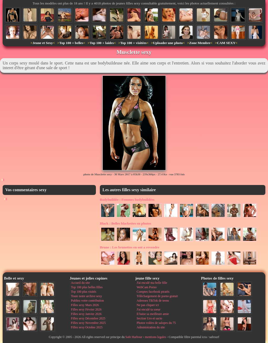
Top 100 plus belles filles (86, 287)
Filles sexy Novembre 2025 (88, 323)
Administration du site (151, 327)
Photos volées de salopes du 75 (156, 323)
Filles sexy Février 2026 (86, 309)
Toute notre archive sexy (86, 296)
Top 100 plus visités (83, 291)
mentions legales (155, 337)
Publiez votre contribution (87, 300)
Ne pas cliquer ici (148, 305)
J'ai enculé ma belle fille (152, 283)
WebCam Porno (147, 287)
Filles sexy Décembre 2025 (88, 318)
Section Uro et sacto (149, 318)
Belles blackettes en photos (125, 223)
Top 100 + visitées (133, 43)
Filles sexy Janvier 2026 (86, 314)
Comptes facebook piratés (153, 291)
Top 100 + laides (102, 43)
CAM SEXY (226, 43)
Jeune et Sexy (43, 43)
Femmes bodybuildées (127, 200)
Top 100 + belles (71, 43)
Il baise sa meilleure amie (153, 314)
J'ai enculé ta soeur (148, 309)
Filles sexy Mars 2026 (85, 305)
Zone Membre (199, 43)
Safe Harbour (133, 337)
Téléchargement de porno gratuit (157, 296)
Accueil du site (80, 283)
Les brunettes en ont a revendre (129, 247)
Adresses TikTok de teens (153, 300)
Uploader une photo (168, 43)
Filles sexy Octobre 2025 (86, 327)
